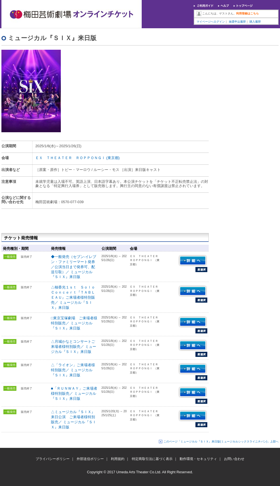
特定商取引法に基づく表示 (152, 459)
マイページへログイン (211, 21)
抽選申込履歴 (237, 21)
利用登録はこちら (247, 13)
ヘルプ (223, 6)
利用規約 (117, 459)
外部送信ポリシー (90, 459)
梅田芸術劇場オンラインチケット (71, 14)
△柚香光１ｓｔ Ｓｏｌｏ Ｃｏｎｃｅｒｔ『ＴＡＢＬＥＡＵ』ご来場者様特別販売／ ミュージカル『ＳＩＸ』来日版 (75, 297)
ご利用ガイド (204, 6)
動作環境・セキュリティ (198, 459)
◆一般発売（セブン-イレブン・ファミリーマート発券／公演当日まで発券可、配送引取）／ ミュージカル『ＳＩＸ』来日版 (73, 267)
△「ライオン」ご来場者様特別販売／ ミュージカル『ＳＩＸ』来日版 (73, 370)
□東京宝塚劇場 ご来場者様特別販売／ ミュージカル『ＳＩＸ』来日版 (74, 323)
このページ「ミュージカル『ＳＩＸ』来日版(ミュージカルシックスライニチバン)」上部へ (221, 441)
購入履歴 (255, 21)
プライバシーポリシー (53, 459)
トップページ (243, 6)
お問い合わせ (234, 459)
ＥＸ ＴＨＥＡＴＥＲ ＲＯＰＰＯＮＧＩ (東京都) (77, 158)
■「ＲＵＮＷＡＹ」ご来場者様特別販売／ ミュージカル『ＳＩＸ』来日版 (74, 393)
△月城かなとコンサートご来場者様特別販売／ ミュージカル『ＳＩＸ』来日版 (73, 346)
